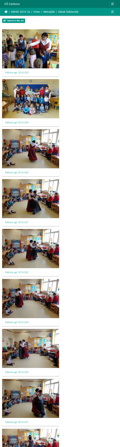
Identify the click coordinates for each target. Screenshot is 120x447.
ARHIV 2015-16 (20, 11)
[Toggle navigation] (112, 4)
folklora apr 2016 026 (16, 219)
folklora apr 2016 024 (77, 317)
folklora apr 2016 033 (16, 71)
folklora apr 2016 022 (77, 366)
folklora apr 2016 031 (77, 121)
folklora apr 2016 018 (16, 416)
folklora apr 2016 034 (77, 71)
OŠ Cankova (12, 4)
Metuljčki (49, 11)
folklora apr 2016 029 (77, 170)
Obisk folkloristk (68, 11)
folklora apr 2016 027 (77, 219)
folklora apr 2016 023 (16, 317)
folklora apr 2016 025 (77, 268)
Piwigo (65, 441)
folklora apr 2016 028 (16, 268)
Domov (6, 12)
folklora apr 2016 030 (16, 121)
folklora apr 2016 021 (16, 366)
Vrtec (36, 11)
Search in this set (14, 20)
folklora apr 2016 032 (16, 170)
